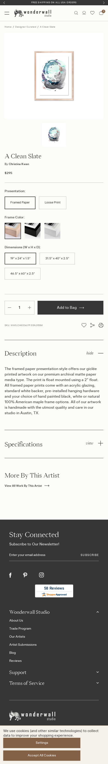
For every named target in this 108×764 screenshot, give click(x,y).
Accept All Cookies (42, 755)
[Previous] (4, 2)
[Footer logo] (54, 716)
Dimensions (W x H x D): (23, 247)
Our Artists (17, 636)
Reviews (15, 661)
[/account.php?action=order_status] (84, 13)
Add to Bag (70, 308)
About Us (16, 620)
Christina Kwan (17, 164)
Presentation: (15, 191)
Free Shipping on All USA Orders (54, 3)
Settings (42, 742)
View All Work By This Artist (27, 485)
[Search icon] (76, 13)
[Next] (103, 2)
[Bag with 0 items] (101, 13)
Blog (12, 652)
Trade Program (20, 628)
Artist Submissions (23, 644)
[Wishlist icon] (92, 13)
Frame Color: (15, 217)
